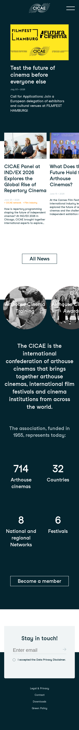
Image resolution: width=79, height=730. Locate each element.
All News (40, 259)
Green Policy (39, 708)
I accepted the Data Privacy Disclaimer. (42, 659)
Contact (40, 694)
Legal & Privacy (39, 688)
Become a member (39, 581)
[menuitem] (39, 688)
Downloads (39, 701)
